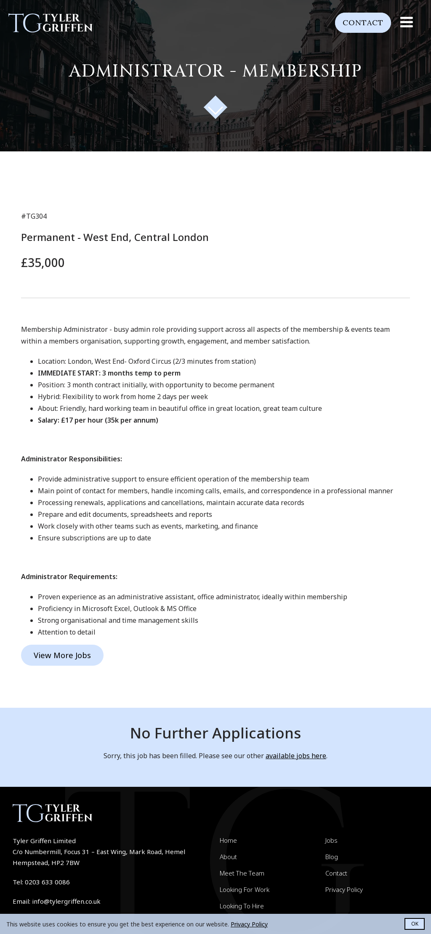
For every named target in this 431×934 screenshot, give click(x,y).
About (228, 856)
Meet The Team (242, 873)
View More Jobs (62, 655)
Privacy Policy (344, 889)
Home (228, 840)
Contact (360, 22)
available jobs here (296, 755)
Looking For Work (244, 889)
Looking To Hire (242, 906)
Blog (331, 856)
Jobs (331, 840)
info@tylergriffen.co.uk (66, 901)
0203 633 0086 (47, 882)
